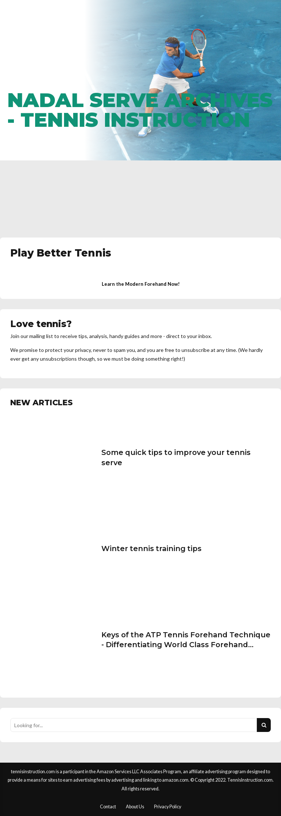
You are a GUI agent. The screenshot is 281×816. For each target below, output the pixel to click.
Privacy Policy (167, 806)
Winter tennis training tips (151, 548)
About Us (135, 806)
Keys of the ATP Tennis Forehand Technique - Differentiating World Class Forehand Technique (185, 644)
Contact (108, 806)
